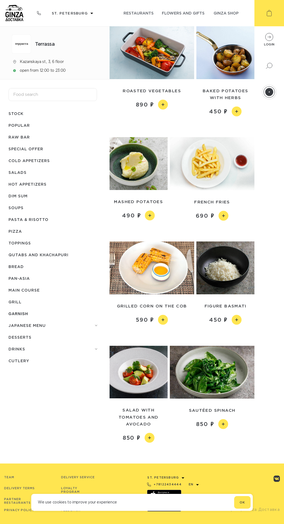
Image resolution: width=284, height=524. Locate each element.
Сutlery (18, 361)
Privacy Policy (19, 510)
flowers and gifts (183, 13)
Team (9, 477)
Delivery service (78, 477)
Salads (17, 172)
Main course (24, 290)
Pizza (15, 231)
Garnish (18, 314)
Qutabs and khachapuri (38, 255)
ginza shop (226, 13)
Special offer (25, 149)
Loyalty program (70, 489)
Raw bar (19, 137)
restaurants (139, 13)
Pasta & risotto (28, 219)
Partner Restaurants (17, 500)
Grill (15, 302)
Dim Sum (18, 196)
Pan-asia (19, 278)
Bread (16, 266)
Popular (19, 125)
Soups (16, 208)
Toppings (19, 243)
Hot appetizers (27, 184)
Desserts (19, 337)
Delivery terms (19, 488)
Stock (16, 113)
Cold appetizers (29, 161)
